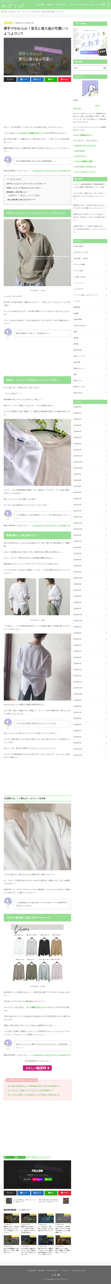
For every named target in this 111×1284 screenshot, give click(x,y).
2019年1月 (77, 675)
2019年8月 (77, 633)
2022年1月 (77, 511)
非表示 (19, 179)
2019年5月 (77, 651)
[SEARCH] (108, 4)
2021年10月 (78, 529)
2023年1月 (77, 450)
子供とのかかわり (61, 4)
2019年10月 (78, 621)
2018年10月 (78, 694)
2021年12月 (78, 517)
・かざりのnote (79, 151)
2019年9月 (77, 627)
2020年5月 (77, 596)
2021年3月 (77, 566)
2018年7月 (77, 712)
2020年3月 (77, 608)
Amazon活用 (40, 4)
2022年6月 (77, 486)
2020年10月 (78, 578)
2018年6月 (77, 718)
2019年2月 (77, 669)
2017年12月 (78, 749)
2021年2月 (77, 572)
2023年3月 (77, 443)
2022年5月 (77, 492)
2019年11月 (78, 614)
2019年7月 (77, 639)
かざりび (51, 1279)
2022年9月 (77, 474)
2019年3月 (77, 663)
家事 (75, 332)
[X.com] (97, 5)
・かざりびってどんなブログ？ (84, 145)
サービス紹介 (78, 270)
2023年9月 (77, 419)
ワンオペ (77, 301)
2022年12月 (78, 456)
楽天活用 (50, 4)
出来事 (76, 313)
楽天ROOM (21, 1157)
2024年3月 (77, 413)
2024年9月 (77, 407)
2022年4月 (77, 498)
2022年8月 (77, 480)
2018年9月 (77, 700)
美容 (75, 374)
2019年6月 (77, 645)
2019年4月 (77, 657)
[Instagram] (100, 5)
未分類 (76, 344)
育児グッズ (78, 380)
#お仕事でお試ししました (42, 1157)
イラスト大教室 (79, 264)
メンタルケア (74, 4)
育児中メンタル (79, 386)
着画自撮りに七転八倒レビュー (17, 192)
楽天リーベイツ (79, 356)
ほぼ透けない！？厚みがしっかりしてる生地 (24, 195)
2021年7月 (77, 541)
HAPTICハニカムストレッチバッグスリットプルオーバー (26, 184)
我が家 (76, 338)
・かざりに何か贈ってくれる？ (84, 172)
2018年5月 (77, 724)
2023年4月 (77, 437)
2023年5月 (77, 431)
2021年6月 (77, 547)
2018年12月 (78, 682)
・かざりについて (79, 156)
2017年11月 (78, 755)
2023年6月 (77, 425)
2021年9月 (77, 535)
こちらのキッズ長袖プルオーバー (31, 133)
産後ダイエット (79, 368)
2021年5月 (77, 553)
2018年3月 (77, 737)
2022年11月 (78, 462)
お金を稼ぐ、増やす (81, 258)
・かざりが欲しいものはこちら (84, 166)
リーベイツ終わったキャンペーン (86, 295)
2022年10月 (78, 468)
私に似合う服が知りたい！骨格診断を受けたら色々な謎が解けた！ (34, 1086)
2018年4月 (77, 730)
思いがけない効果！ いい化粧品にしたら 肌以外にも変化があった (34, 1095)
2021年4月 (77, 559)
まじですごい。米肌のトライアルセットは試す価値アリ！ (31, 1090)
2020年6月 (77, 590)
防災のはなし (78, 393)
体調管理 (77, 307)
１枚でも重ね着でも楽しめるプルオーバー (21, 199)
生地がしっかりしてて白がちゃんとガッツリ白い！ (24, 188)
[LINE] (104, 5)
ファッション (8, 23)
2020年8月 (77, 584)
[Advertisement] (37, 105)
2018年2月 (77, 743)
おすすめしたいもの (87, 4)
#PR (29, 1157)
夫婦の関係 (78, 319)
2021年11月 (78, 523)
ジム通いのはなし (80, 277)
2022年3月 (77, 505)
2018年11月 (78, 688)
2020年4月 (77, 602)
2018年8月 (77, 706)
